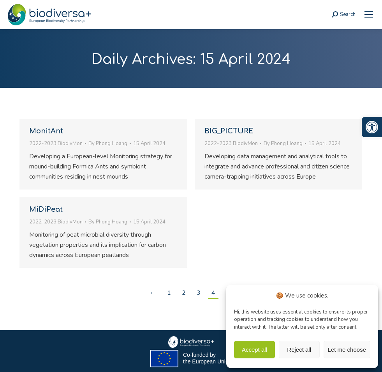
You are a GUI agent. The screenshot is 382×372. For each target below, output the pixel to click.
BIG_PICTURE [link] (228, 131)
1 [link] (169, 293)
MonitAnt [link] (46, 131)
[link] (372, 127)
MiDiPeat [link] (46, 209)
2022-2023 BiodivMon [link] (56, 143)
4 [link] (213, 293)
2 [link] (184, 293)
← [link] (153, 293)
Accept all (254, 349)
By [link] (107, 143)
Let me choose (347, 349)
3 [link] (199, 293)
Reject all (299, 349)
